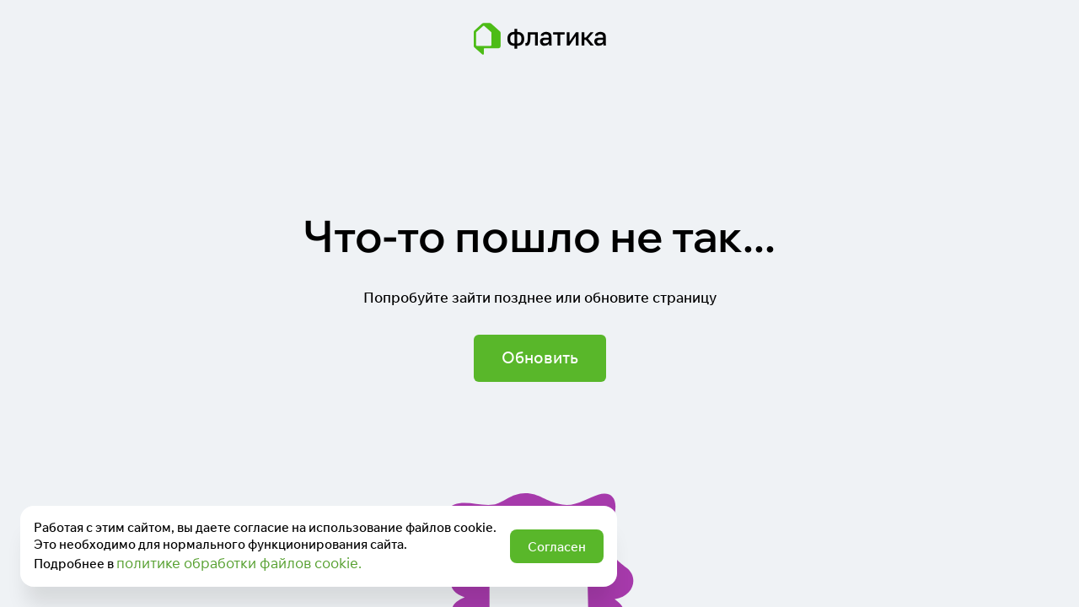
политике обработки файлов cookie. (239, 563)
